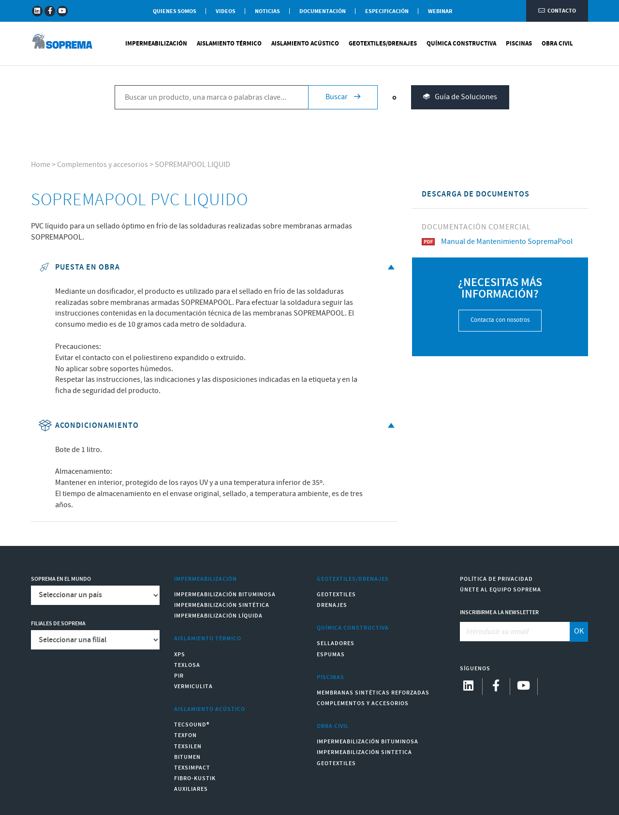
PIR (179, 676)
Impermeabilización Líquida (218, 616)
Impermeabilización (156, 43)
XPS (179, 654)
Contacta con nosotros (500, 320)
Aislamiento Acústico (305, 43)
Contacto (557, 11)
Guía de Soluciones (460, 97)
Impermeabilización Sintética (221, 605)
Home (40, 165)
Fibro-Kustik (195, 778)
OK (579, 631)
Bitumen (187, 757)
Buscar (342, 97)
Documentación (322, 11)
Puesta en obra (218, 267)
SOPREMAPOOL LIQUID (192, 165)
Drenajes (332, 605)
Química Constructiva (461, 43)
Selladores (335, 643)
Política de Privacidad (496, 579)
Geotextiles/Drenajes (383, 43)
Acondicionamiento (218, 426)
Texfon (185, 735)
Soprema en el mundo (61, 579)
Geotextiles (336, 594)
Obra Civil (557, 43)
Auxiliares (191, 789)
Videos (226, 11)
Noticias (267, 11)
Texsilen (188, 746)
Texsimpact (192, 768)
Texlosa (187, 665)
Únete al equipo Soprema (500, 590)
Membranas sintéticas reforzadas (373, 693)
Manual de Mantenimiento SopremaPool (497, 242)
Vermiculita (193, 686)
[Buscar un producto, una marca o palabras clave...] (211, 97)
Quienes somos (174, 11)
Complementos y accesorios (102, 165)
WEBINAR (440, 11)
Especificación (387, 11)
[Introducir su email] (515, 631)
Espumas (331, 654)
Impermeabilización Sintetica (364, 752)
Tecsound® (191, 725)
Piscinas (519, 43)
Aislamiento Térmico (229, 43)
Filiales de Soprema (58, 623)
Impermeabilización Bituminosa (225, 594)
